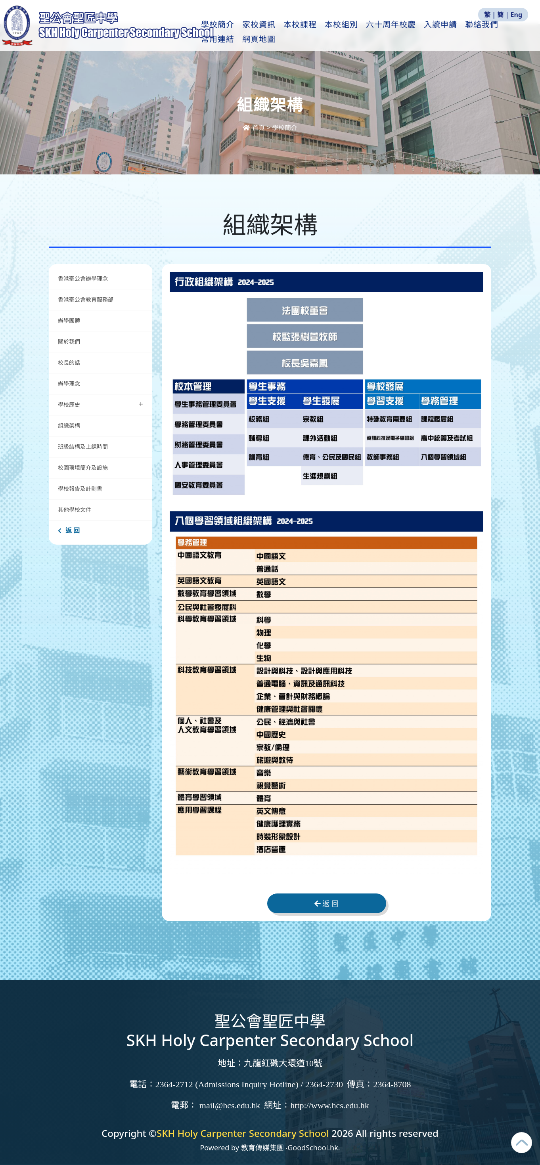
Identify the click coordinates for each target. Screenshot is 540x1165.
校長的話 (69, 362)
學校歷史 (100, 403)
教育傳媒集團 (262, 1147)
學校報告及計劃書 (80, 488)
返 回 (69, 530)
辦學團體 (69, 320)
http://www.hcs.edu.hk (329, 1105)
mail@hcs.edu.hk (229, 1105)
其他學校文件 (74, 509)
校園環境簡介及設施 (83, 467)
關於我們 (69, 341)
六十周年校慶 (407, 32)
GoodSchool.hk (312, 1147)
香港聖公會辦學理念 (83, 278)
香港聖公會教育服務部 (85, 299)
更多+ (494, 32)
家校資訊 (274, 32)
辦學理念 (69, 383)
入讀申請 (456, 32)
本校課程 (316, 32)
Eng (516, 14)
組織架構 (69, 425)
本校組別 (357, 32)
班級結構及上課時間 (83, 446)
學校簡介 (233, 32)
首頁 (254, 127)
